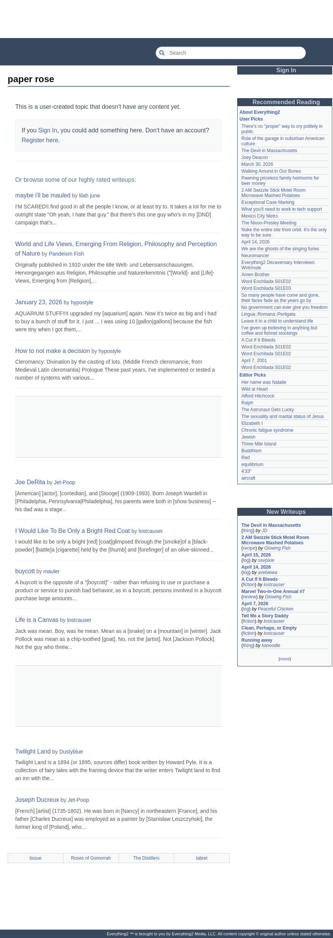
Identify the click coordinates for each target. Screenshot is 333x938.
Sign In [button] (286, 70)
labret (202, 858)
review (249, 596)
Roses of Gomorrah (91, 858)
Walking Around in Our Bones (271, 171)
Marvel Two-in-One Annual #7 (273, 591)
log (246, 560)
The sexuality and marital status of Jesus (282, 416)
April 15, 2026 (256, 555)
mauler (51, 571)
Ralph (247, 402)
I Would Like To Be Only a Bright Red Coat (72, 531)
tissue (35, 858)
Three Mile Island (258, 444)
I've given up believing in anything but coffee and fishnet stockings (279, 330)
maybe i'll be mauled (42, 195)
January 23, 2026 (38, 302)
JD (264, 530)
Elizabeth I (252, 423)
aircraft (248, 478)
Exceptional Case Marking (267, 202)
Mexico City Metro (259, 216)
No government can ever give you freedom (284, 307)
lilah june (89, 195)
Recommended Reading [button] (286, 102)
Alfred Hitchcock (257, 396)
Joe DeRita (30, 482)
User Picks (251, 119)
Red (245, 457)
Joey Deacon (254, 157)
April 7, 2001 (254, 360)
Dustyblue (71, 752)
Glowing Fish (277, 548)
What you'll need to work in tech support (281, 209)
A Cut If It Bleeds (258, 340)
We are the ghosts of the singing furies (280, 248)
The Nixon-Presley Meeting (269, 223)
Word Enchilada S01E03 (266, 288)
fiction (249, 584)
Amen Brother (255, 274)
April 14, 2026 (255, 242)
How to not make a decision (52, 351)
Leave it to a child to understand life (277, 321)
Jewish (248, 437)
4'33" (246, 471)
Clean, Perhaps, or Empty (269, 628)
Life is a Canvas (37, 620)
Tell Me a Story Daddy (265, 615)
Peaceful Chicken (275, 609)
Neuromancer (255, 255)
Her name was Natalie (263, 382)
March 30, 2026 (257, 164)
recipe (249, 548)
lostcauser (150, 531)
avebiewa (267, 572)
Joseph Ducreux (37, 800)
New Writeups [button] (286, 512)
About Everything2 (259, 112)
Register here (40, 140)
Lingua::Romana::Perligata (268, 314)
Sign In (47, 130)
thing (248, 530)
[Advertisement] (166, 19)
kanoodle (271, 645)
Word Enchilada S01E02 (266, 281)
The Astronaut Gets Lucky (267, 409)
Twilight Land (33, 751)
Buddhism (251, 450)
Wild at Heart (254, 389)
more (284, 659)
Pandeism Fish (66, 254)
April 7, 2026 (254, 603)
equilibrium (252, 464)
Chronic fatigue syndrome (267, 430)
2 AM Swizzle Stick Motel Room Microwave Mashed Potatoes (273, 193)
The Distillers (146, 858)
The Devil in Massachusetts (269, 150)
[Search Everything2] (230, 52)
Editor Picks (252, 375)
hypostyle (82, 302)
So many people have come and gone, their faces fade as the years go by (280, 298)
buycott (25, 571)
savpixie (266, 560)
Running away (256, 640)
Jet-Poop (64, 482)
